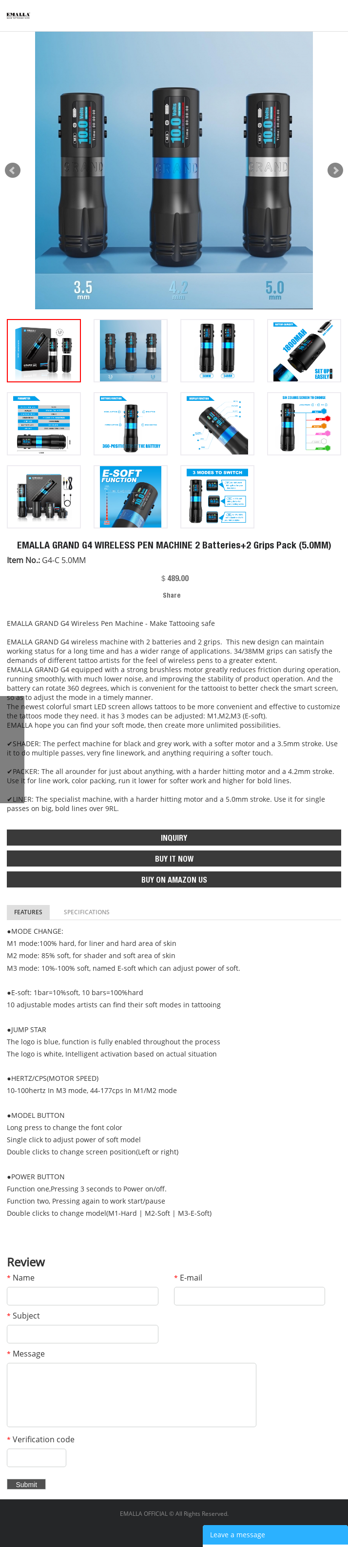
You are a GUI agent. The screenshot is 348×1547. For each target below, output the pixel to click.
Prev (12, 170)
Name (21, 1277)
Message (26, 1353)
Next (335, 170)
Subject (23, 1315)
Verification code (41, 1439)
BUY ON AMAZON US (174, 881)
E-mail (188, 1277)
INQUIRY (174, 839)
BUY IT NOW (174, 860)
